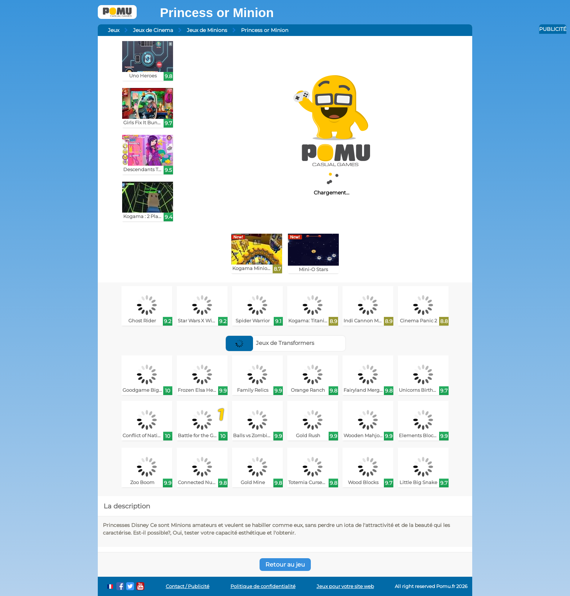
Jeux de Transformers (270, 342)
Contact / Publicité (187, 586)
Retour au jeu (285, 564)
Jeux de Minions (207, 30)
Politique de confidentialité (263, 586)
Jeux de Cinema (153, 30)
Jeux (113, 30)
